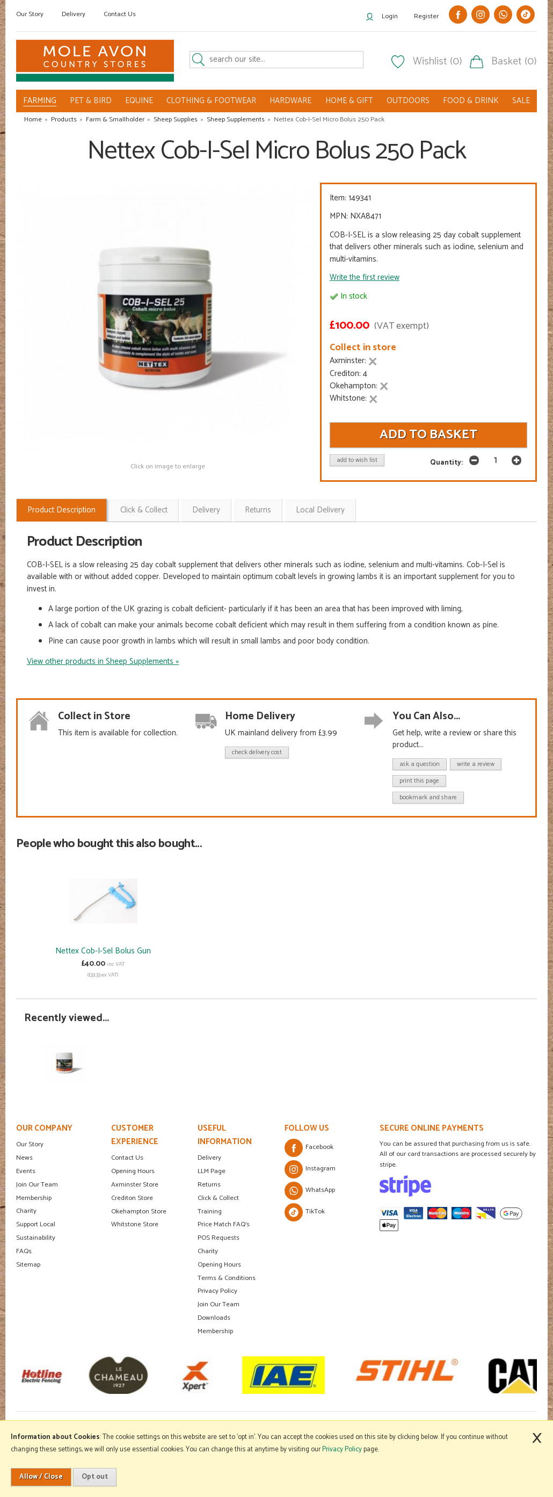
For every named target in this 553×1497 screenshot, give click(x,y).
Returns (258, 510)
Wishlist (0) (437, 61)
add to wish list (357, 460)
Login (390, 16)
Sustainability (35, 1237)
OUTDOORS (408, 101)
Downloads (214, 1318)
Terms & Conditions (227, 1278)
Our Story (29, 14)
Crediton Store (132, 1198)
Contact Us (120, 14)
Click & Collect (144, 510)
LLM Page (211, 1171)
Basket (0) (514, 61)
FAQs (24, 1251)
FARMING (39, 101)
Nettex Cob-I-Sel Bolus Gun (103, 951)
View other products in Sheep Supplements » (103, 661)
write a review (475, 764)
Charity (26, 1211)
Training (210, 1211)
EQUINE (139, 101)
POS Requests (218, 1237)
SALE (521, 101)
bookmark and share (428, 797)
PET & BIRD (91, 101)
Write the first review (364, 277)
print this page (419, 781)
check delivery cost (257, 752)
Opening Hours (133, 1171)
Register (426, 16)
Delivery (73, 14)
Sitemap (28, 1264)
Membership (34, 1198)
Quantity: (446, 462)
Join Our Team (37, 1184)
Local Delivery (320, 510)
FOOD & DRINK (471, 101)
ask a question (419, 764)
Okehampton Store (138, 1211)
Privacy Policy (217, 1291)
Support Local (35, 1224)
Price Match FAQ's (224, 1224)
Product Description (61, 510)
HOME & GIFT (349, 101)
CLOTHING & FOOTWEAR (211, 101)
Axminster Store (134, 1184)
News (24, 1157)
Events (25, 1171)
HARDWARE (290, 101)
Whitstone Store (134, 1224)
